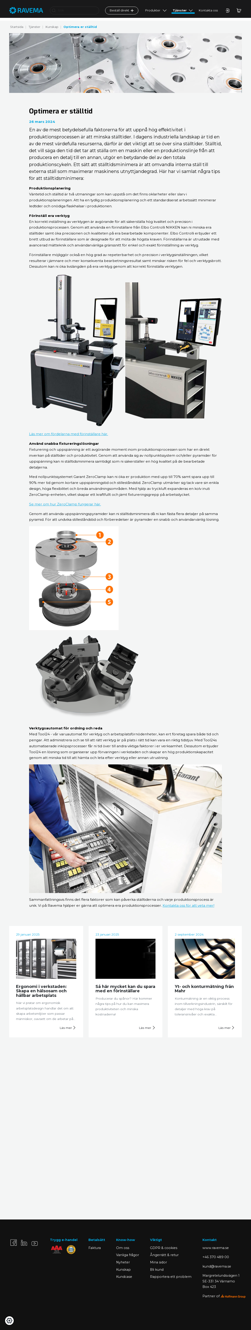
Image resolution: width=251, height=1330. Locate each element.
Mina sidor (158, 1262)
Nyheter (123, 1262)
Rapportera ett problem (170, 1277)
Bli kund (157, 1270)
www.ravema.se (215, 1248)
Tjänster (180, 13)
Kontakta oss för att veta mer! (188, 905)
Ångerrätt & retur (164, 1255)
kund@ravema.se (216, 1266)
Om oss (122, 1248)
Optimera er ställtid (80, 27)
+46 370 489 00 (215, 1257)
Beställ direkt (122, 13)
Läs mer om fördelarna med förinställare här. (68, 434)
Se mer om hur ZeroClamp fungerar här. (65, 504)
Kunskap (52, 27)
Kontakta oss (208, 13)
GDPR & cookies (163, 1248)
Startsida (16, 27)
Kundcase (124, 1277)
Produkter (152, 13)
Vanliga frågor (127, 1255)
